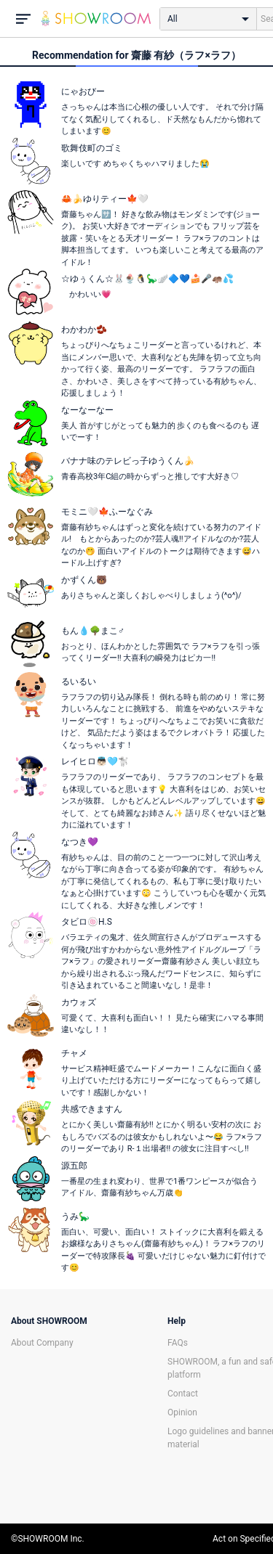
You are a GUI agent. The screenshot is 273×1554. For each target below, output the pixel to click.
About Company (42, 1343)
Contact (182, 1394)
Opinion (182, 1412)
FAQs (177, 1343)
